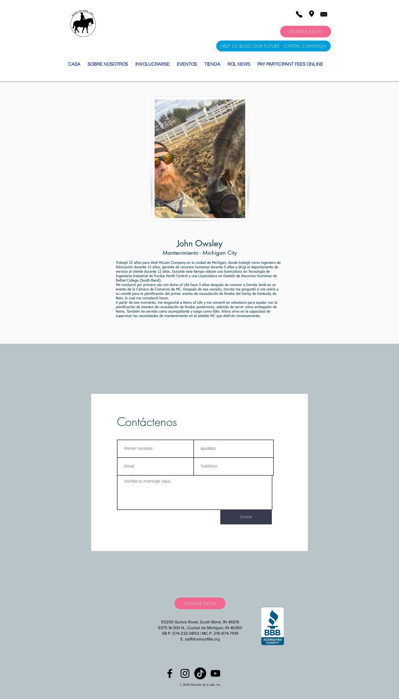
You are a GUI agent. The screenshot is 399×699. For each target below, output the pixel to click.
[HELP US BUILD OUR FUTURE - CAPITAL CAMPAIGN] (273, 46)
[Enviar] (246, 517)
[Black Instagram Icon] (185, 673)
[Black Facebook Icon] (170, 673)
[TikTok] (200, 673)
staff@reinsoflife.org (202, 639)
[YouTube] (215, 673)
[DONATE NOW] (305, 31)
